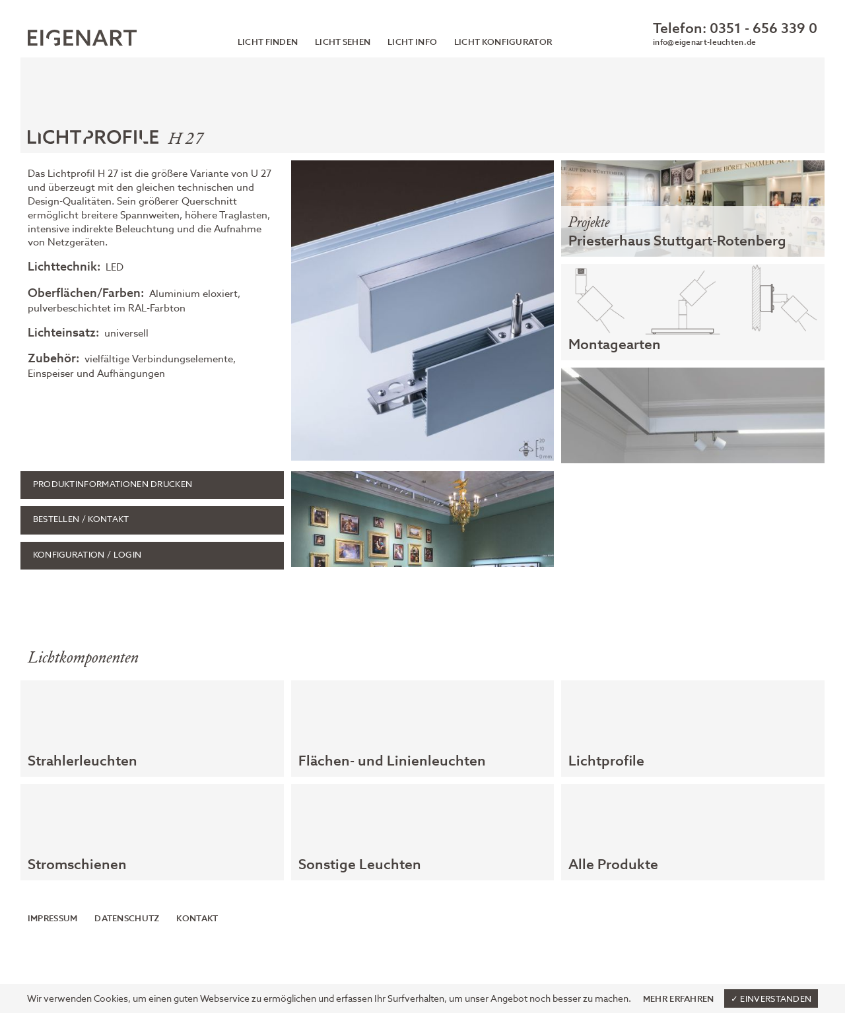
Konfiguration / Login (87, 555)
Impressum (53, 919)
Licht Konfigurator (503, 42)
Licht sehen (342, 42)
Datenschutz (126, 919)
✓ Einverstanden (771, 999)
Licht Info (412, 42)
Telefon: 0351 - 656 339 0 (735, 29)
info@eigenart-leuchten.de (704, 43)
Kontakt (197, 919)
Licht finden (268, 42)
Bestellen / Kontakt (81, 519)
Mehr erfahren (678, 999)
